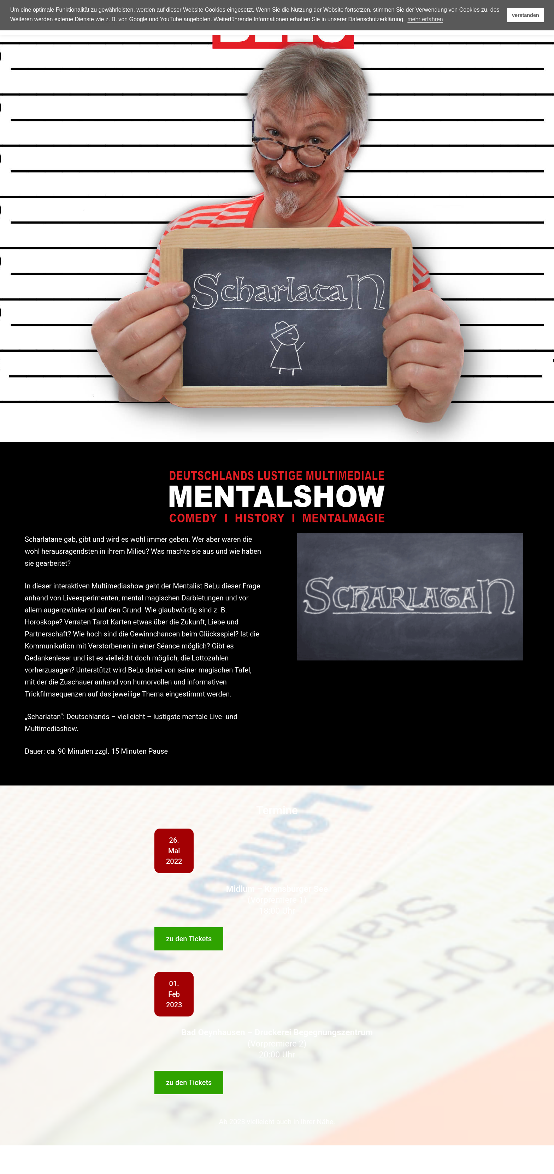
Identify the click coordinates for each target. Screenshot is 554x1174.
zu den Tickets (189, 939)
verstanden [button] (525, 15)
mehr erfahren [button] (425, 19)
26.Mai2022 (174, 851)
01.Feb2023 (174, 994)
